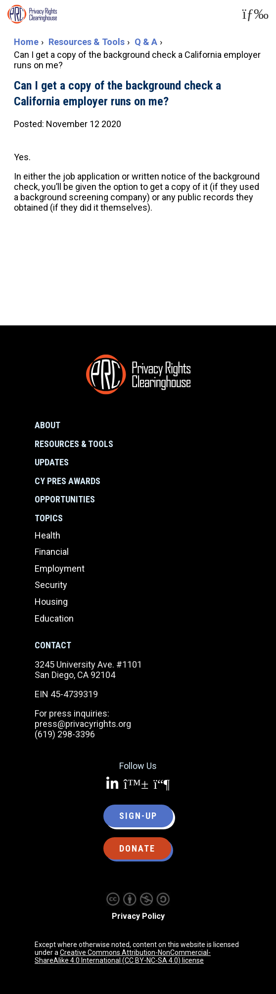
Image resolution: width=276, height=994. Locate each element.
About (47, 425)
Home (26, 42)
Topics (49, 518)
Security (51, 585)
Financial (52, 551)
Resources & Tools (86, 42)
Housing (51, 601)
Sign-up (138, 816)
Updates (52, 462)
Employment (60, 568)
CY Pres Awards (67, 481)
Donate (137, 848)
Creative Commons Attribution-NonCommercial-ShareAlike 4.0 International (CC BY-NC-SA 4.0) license (123, 956)
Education (54, 618)
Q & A (146, 42)
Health (47, 535)
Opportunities (65, 499)
